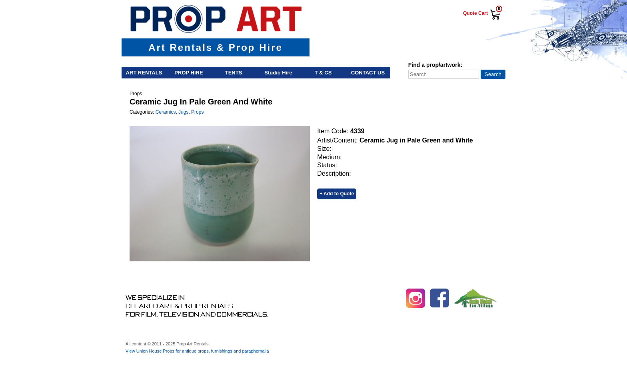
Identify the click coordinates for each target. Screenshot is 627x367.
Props (197, 112)
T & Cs (323, 73)
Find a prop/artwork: (435, 65)
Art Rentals (144, 73)
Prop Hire (188, 73)
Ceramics (166, 112)
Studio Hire (278, 73)
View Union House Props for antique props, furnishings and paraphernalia (197, 351)
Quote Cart (475, 13)
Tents (233, 73)
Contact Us (368, 73)
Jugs (183, 112)
